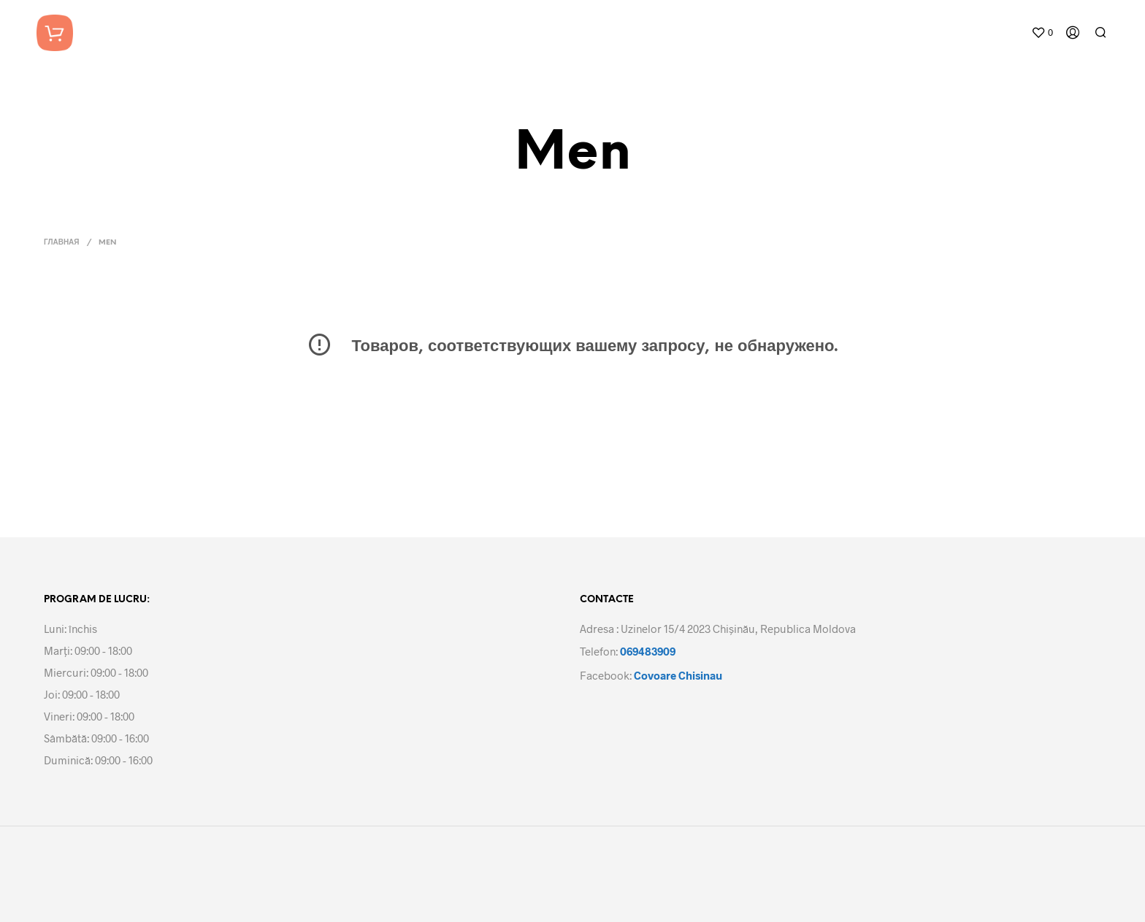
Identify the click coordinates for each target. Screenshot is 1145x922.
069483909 (647, 651)
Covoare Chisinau (678, 675)
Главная (62, 243)
